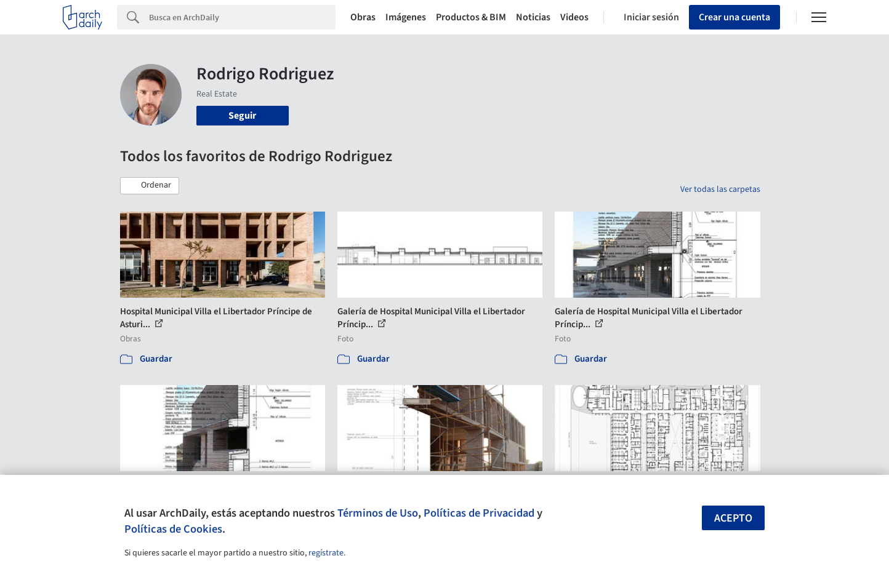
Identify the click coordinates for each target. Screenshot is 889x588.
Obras (363, 17)
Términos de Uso (377, 513)
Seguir (242, 115)
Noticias (533, 17)
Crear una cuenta (734, 17)
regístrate (326, 553)
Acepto (733, 518)
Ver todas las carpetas (720, 189)
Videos (574, 17)
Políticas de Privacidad (479, 513)
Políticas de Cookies (173, 529)
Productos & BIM (471, 17)
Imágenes (405, 17)
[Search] (242, 17)
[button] (149, 185)
